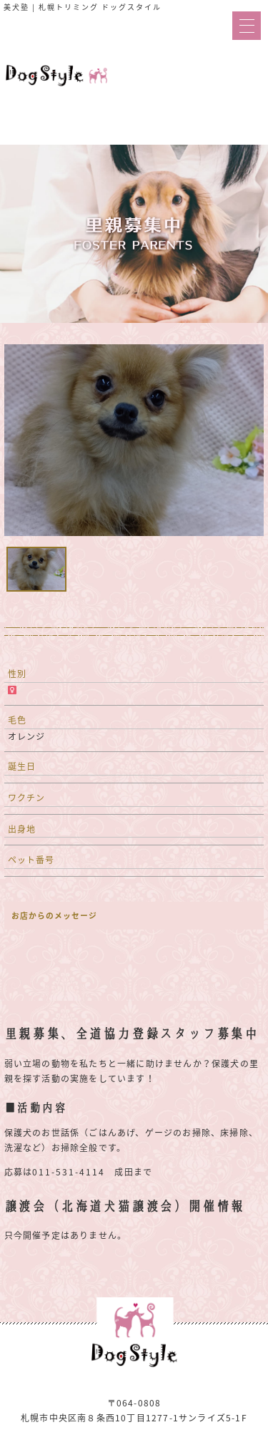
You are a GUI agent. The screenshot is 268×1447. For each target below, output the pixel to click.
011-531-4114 (68, 1171)
